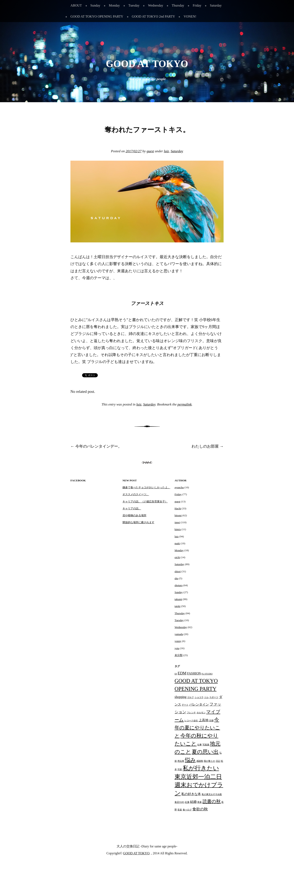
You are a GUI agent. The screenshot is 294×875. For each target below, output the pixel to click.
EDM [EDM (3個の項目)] (182, 673)
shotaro (179, 585)
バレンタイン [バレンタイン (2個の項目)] (199, 704)
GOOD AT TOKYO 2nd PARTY (153, 16)
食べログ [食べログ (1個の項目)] (187, 810)
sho (176, 578)
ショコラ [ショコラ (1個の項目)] (199, 697)
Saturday (216, 5)
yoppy (178, 641)
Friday (197, 5)
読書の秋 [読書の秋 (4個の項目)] (212, 801)
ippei (177, 522)
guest (150, 151)
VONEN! (190, 16)
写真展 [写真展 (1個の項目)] (206, 745)
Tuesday (133, 5)
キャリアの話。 (131, 508)
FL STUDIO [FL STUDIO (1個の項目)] (207, 674)
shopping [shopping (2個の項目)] (180, 697)
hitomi (178, 515)
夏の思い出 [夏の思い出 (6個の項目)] (205, 752)
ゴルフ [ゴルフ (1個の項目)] (190, 697)
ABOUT (76, 5)
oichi (177, 557)
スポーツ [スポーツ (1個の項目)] (213, 697)
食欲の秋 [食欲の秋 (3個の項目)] (200, 809)
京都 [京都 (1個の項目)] (211, 720)
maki (177, 543)
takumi (178, 599)
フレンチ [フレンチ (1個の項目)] (191, 712)
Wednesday (155, 5)
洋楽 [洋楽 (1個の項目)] (179, 769)
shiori (178, 571)
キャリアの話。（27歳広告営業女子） (145, 501)
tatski (177, 606)
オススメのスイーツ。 (135, 494)
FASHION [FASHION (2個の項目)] (194, 673)
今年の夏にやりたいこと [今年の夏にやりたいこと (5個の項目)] (197, 727)
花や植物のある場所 (134, 515)
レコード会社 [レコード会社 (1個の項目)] (191, 720)
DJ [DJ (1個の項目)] (176, 674)
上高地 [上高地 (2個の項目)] (203, 720)
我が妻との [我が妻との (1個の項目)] (209, 761)
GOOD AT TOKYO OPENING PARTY (96, 16)
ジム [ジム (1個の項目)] (206, 697)
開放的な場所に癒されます (138, 522)
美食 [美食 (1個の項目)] (199, 802)
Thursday (178, 5)
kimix (178, 529)
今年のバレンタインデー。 (96, 446)
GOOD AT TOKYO (147, 63)
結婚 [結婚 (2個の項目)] (193, 801)
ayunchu (179, 487)
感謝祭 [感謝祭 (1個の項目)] (199, 761)
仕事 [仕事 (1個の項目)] (199, 745)
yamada (179, 634)
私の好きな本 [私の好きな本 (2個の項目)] (191, 794)
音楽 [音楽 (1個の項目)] (179, 810)
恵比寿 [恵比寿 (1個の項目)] (180, 761)
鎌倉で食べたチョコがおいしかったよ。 (146, 487)
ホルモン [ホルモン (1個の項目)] (201, 712)
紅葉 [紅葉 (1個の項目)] (187, 802)
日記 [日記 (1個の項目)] (218, 761)
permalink (184, 404)
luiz (166, 151)
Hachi (178, 508)
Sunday (95, 5)
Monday (114, 5)
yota (177, 648)
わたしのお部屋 (208, 446)
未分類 (179, 655)
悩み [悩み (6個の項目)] (190, 760)
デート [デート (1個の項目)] (185, 705)
